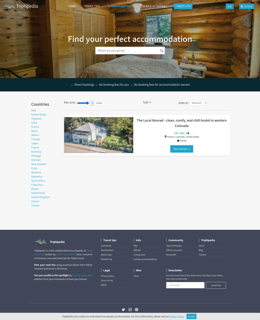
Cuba (34, 168)
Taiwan (35, 205)
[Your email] (185, 285)
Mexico (35, 135)
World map (106, 254)
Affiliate (137, 250)
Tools (136, 275)
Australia (36, 151)
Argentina (36, 176)
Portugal (36, 155)
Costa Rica (37, 185)
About (202, 245)
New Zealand (38, 164)
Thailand (36, 118)
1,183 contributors (65, 254)
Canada (35, 139)
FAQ (135, 245)
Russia (35, 188)
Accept (191, 316)
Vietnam (36, 160)
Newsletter (171, 254)
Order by (183, 103)
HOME (72, 6)
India (34, 122)
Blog (201, 250)
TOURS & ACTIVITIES (153, 6)
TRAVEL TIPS (91, 6)
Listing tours (139, 254)
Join (229, 6)
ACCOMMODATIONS (120, 6)
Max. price (70, 102)
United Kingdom (40, 197)
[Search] (127, 50)
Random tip (106, 259)
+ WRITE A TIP (183, 6)
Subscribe (216, 285)
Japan (34, 143)
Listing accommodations (145, 259)
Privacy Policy (177, 316)
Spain (34, 131)
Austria (35, 201)
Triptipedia (20, 6)
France (35, 147)
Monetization (107, 250)
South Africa (38, 180)
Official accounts (174, 250)
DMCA (104, 284)
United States (38, 114)
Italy (33, 110)
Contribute (106, 245)
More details (181, 149)
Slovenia (36, 172)
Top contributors (174, 245)
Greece (35, 126)
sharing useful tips (82, 275)
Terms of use (107, 280)
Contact (202, 254)
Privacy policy (107, 275)
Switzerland (38, 193)
